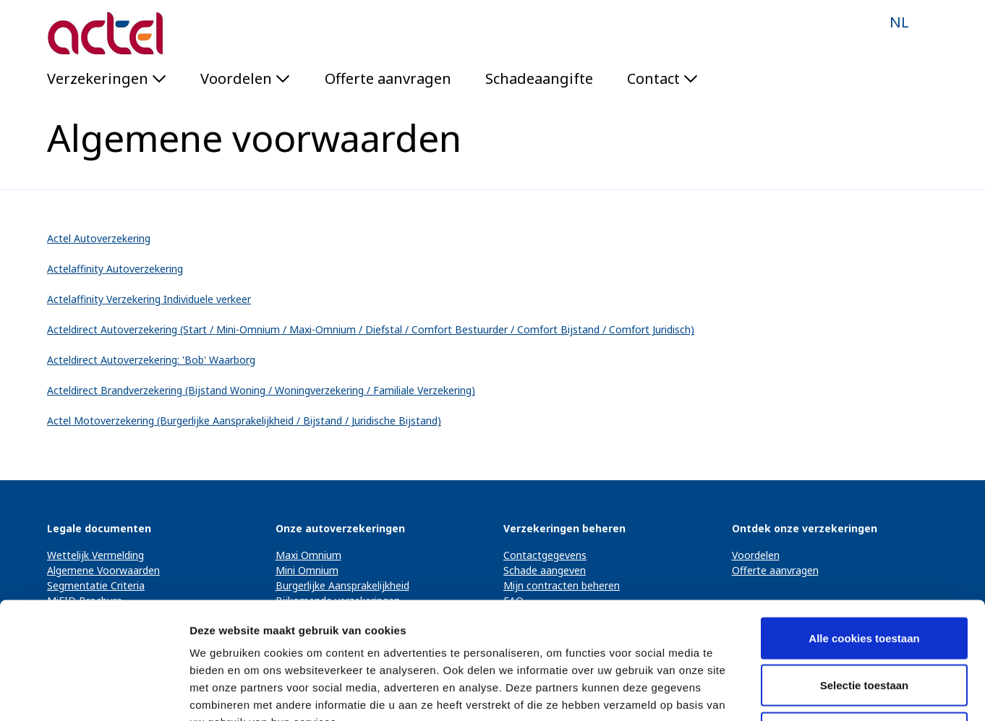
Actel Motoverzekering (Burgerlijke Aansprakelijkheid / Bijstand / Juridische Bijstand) (244, 420)
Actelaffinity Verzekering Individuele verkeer (149, 299)
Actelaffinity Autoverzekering (115, 269)
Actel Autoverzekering (98, 238)
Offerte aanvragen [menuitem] (388, 78)
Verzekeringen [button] (106, 78)
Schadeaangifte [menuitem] (539, 78)
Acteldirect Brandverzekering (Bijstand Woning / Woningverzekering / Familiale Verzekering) (261, 390)
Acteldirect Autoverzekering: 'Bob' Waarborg (151, 360)
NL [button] (899, 22)
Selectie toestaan (864, 579)
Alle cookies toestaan (864, 531)
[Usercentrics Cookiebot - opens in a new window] (93, 693)
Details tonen (781, 692)
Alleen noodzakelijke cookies (864, 626)
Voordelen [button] (245, 78)
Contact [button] (662, 78)
